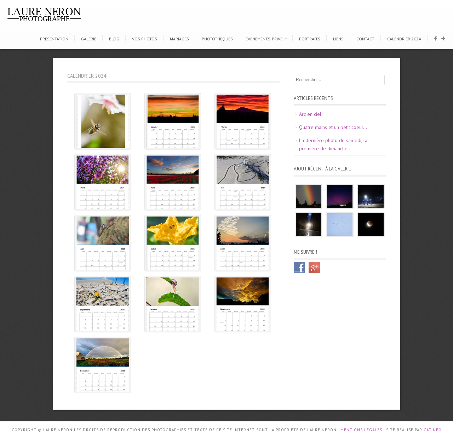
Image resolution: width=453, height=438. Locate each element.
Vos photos (144, 38)
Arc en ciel (310, 114)
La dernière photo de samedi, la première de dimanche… (333, 144)
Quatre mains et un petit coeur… (333, 127)
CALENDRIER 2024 (404, 38)
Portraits (309, 38)
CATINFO (433, 429)
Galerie (88, 38)
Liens (338, 38)
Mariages (179, 38)
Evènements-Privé (264, 38)
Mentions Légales (361, 429)
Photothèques (217, 38)
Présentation (54, 38)
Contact (365, 38)
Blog (114, 38)
